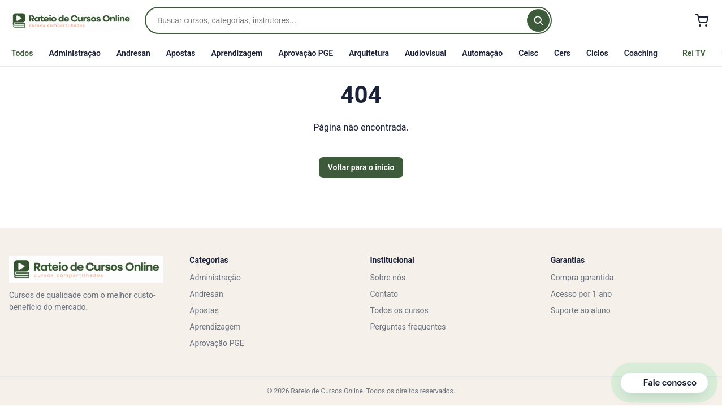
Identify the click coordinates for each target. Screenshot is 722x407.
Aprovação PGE (305, 53)
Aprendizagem (236, 53)
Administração (74, 53)
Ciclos (597, 53)
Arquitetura (369, 53)
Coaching (641, 53)
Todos (22, 53)
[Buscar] (538, 20)
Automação (482, 53)
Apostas (181, 53)
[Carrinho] (701, 20)
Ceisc (528, 53)
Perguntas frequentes (408, 326)
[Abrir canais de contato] (664, 382)
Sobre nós (388, 277)
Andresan (133, 53)
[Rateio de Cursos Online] (71, 20)
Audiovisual (425, 53)
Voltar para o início (361, 167)
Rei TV (694, 53)
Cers (562, 53)
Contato (384, 293)
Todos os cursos (399, 310)
